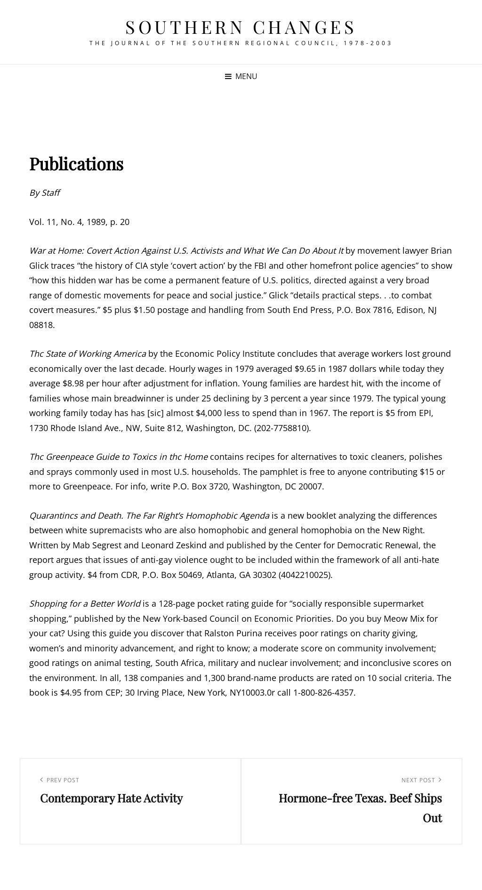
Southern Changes (241, 27)
